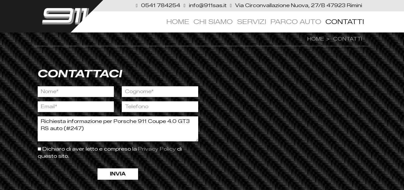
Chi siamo (213, 22)
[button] (158, 5)
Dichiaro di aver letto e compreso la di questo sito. (110, 152)
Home (177, 22)
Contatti (344, 22)
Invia (118, 174)
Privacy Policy (157, 149)
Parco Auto (295, 22)
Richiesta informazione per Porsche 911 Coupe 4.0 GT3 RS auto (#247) (118, 128)
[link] (295, 5)
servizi (251, 22)
